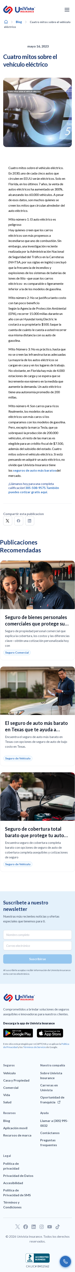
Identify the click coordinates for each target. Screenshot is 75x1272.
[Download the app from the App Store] (50, 1033)
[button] (7, 520)
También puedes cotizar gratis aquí (33, 490)
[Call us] (65, 1261)
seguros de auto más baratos (34, 470)
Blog (19, 22)
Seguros (9, 1065)
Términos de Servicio (34, 1047)
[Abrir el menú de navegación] (67, 10)
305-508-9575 (35, 488)
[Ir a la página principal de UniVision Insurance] (19, 9)
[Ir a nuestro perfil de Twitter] (17, 1226)
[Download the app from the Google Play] (18, 1033)
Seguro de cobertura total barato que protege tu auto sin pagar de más (34, 835)
